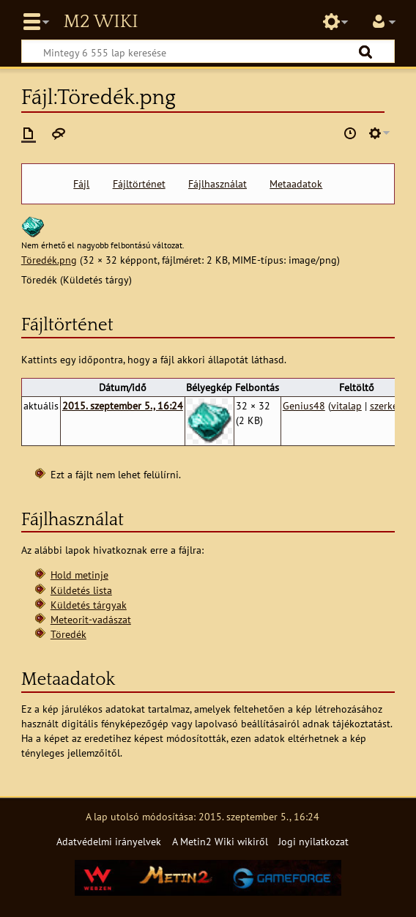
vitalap (346, 405)
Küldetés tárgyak (89, 605)
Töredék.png (49, 260)
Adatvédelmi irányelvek (108, 841)
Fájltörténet (139, 183)
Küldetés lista (81, 590)
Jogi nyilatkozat (313, 841)
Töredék (68, 634)
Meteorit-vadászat (91, 619)
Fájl (81, 183)
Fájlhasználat (217, 183)
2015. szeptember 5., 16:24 (122, 405)
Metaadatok (296, 183)
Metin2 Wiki (100, 22)
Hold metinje (79, 575)
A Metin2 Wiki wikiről (220, 841)
